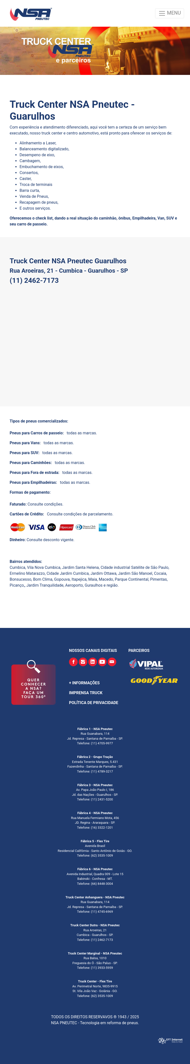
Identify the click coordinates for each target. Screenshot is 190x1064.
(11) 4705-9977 (101, 743)
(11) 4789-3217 (101, 771)
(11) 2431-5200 (101, 799)
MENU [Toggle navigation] (169, 13)
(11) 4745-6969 (101, 911)
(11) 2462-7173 (101, 940)
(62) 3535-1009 (101, 855)
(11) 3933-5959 (101, 968)
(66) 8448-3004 (101, 884)
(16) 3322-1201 (101, 827)
